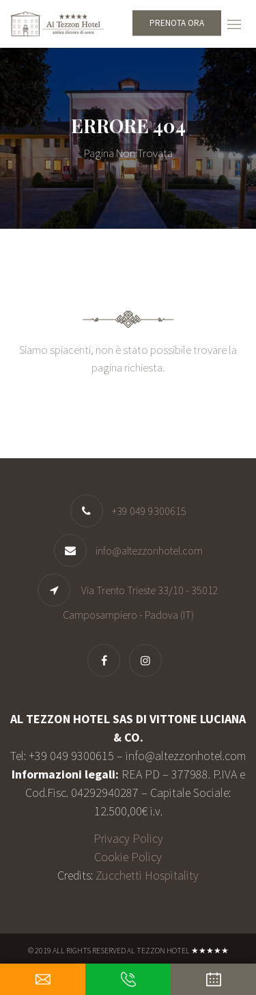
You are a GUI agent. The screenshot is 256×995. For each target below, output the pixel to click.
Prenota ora (177, 23)
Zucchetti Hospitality (147, 875)
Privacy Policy (128, 838)
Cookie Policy (128, 857)
